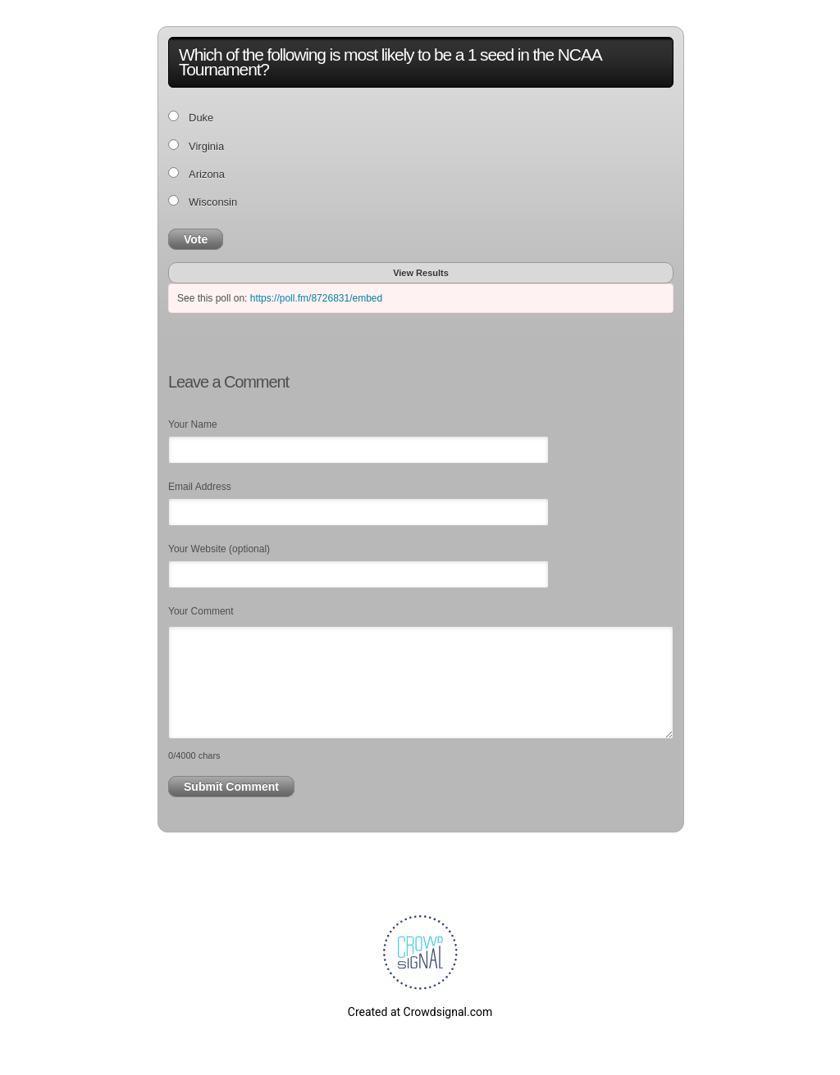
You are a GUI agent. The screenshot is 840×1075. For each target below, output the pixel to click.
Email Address (199, 486)
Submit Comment (231, 786)
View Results (421, 273)
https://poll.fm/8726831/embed (316, 298)
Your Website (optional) (219, 549)
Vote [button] (196, 239)
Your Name (192, 424)
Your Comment (201, 611)
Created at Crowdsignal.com (420, 1011)
